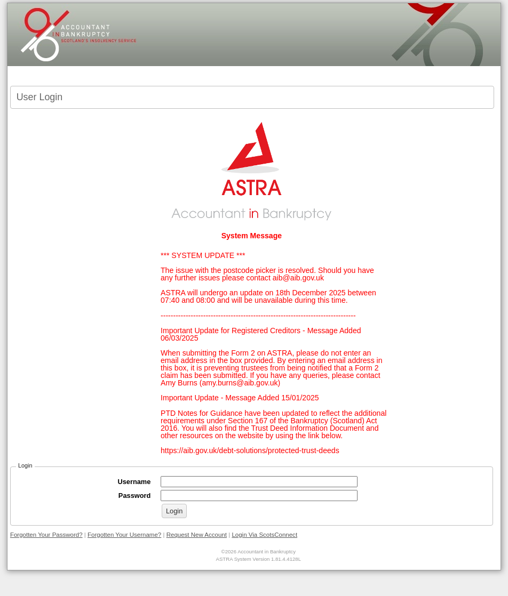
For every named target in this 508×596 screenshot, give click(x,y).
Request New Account (196, 534)
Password (137, 496)
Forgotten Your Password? (46, 534)
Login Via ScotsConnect (264, 534)
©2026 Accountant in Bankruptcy (258, 551)
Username (136, 482)
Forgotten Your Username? (124, 534)
